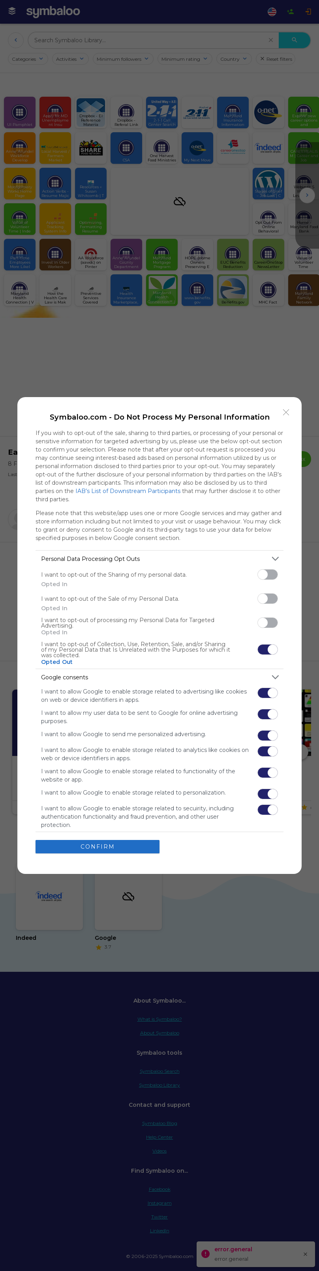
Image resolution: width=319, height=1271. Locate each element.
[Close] (286, 412)
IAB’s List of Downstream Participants (127, 491)
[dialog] (159, 635)
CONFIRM (98, 846)
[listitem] (159, 559)
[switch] (267, 574)
